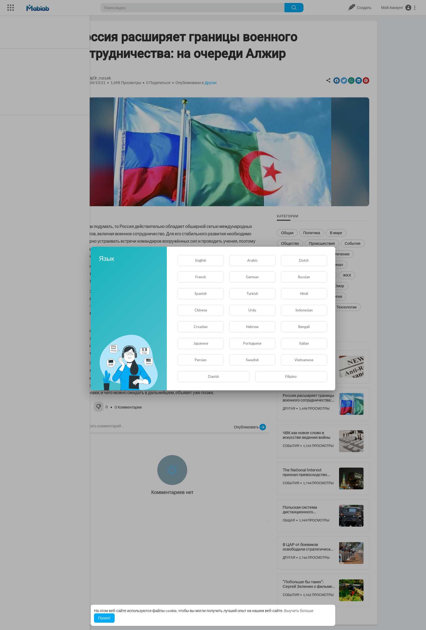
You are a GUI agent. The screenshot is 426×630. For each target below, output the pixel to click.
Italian (304, 343)
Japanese (200, 343)
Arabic (252, 260)
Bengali (304, 327)
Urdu (252, 310)
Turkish (252, 293)
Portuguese (252, 343)
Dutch (304, 260)
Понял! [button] (104, 618)
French (200, 277)
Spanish (201, 293)
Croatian (201, 327)
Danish (213, 376)
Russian (304, 277)
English (200, 260)
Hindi (304, 293)
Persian (200, 360)
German (252, 277)
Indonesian (304, 310)
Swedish (252, 360)
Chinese (201, 310)
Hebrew (252, 327)
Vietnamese (304, 360)
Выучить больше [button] (299, 610)
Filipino (291, 376)
